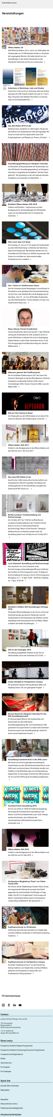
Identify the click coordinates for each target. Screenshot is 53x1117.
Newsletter (4, 1099)
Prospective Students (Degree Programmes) (17, 1046)
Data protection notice (9, 1104)
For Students (5, 1067)
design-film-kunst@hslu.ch (10, 1033)
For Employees (6, 1071)
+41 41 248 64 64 (7, 1031)
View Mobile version (9, 3)
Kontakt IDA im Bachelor (10, 1086)
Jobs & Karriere (6, 1063)
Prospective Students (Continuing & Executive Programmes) (23, 1050)
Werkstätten (5, 1090)
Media (3, 1058)
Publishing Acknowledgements (12, 1108)
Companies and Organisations (12, 1054)
